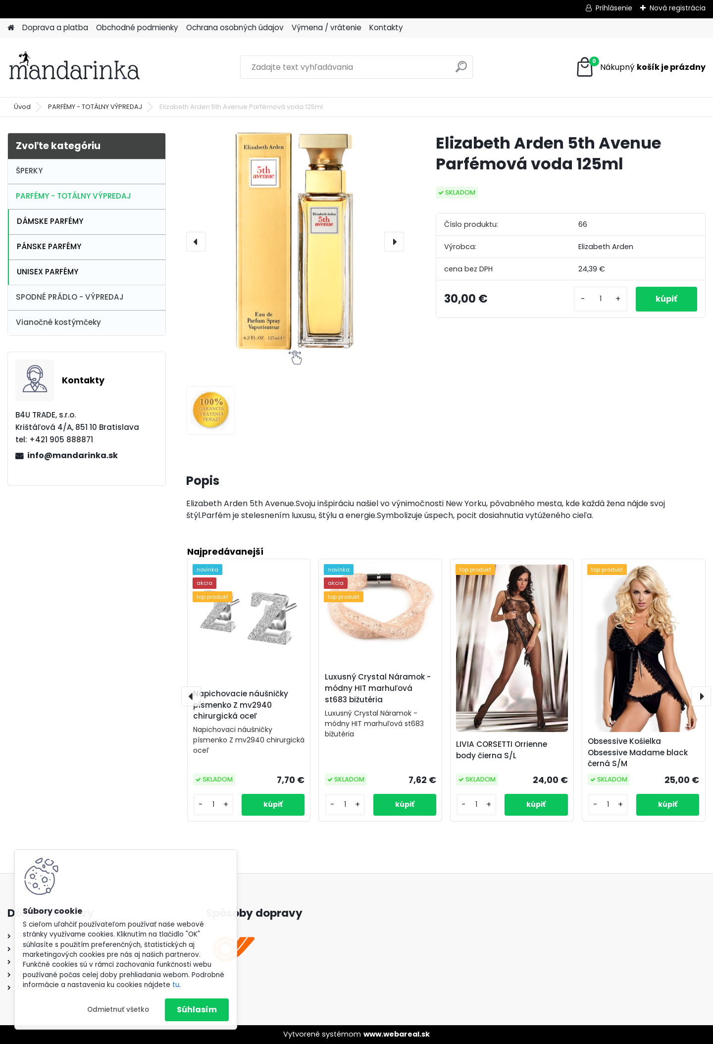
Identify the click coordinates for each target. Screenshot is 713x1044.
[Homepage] (10, 28)
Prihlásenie (614, 8)
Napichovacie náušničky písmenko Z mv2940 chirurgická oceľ (240, 705)
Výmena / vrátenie (326, 27)
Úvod (22, 106)
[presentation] (196, 242)
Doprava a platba (55, 27)
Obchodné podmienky (137, 27)
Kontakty (386, 27)
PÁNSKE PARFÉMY (49, 246)
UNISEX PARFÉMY (47, 271)
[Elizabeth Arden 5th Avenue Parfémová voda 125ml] (295, 242)
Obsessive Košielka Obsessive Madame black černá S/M (638, 752)
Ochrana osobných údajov (235, 27)
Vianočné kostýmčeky (58, 322)
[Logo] (75, 67)
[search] (461, 70)
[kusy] (600, 299)
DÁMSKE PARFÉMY (50, 221)
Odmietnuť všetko (118, 1009)
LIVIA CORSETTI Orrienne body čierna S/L (501, 750)
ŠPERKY (29, 170)
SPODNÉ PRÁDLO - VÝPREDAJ (70, 297)
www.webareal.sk (396, 1034)
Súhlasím (197, 1009)
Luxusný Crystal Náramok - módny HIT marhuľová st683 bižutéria (378, 688)
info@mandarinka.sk (72, 455)
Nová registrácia (678, 8)
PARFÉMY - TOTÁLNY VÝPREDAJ (95, 106)
